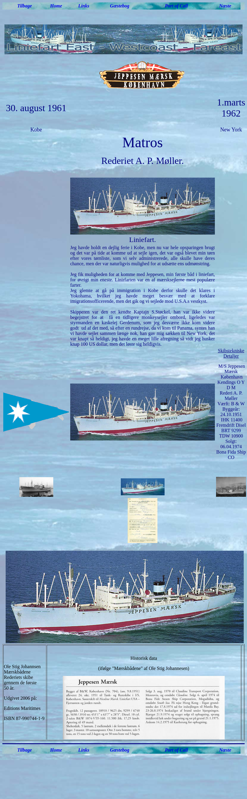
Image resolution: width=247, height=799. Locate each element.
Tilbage (24, 5)
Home (56, 5)
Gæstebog (119, 5)
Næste (225, 5)
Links (83, 5)
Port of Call (176, 5)
